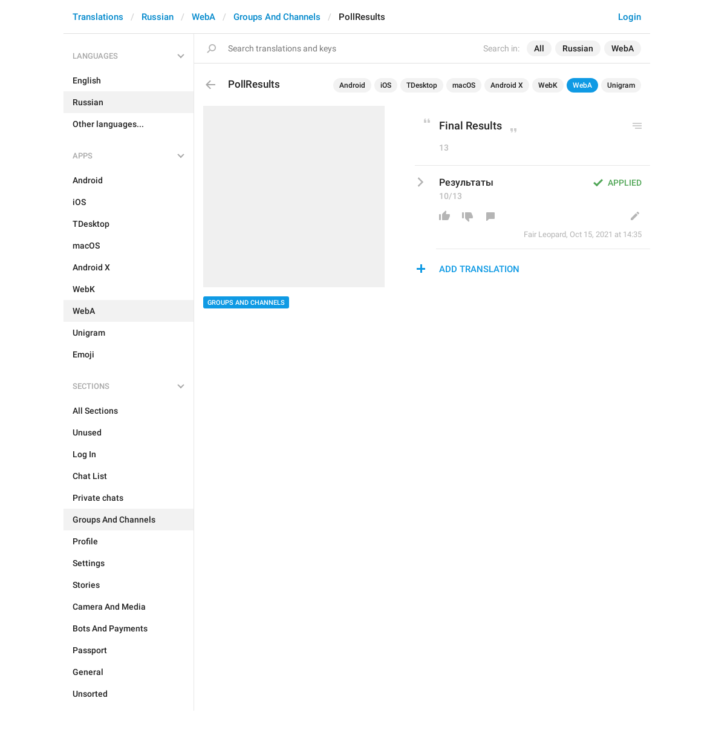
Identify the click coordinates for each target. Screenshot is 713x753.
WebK (548, 85)
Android (352, 85)
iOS (385, 85)
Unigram (621, 85)
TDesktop (421, 85)
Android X (506, 85)
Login (629, 16)
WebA (203, 16)
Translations (98, 16)
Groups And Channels (277, 16)
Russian (158, 16)
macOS (463, 85)
